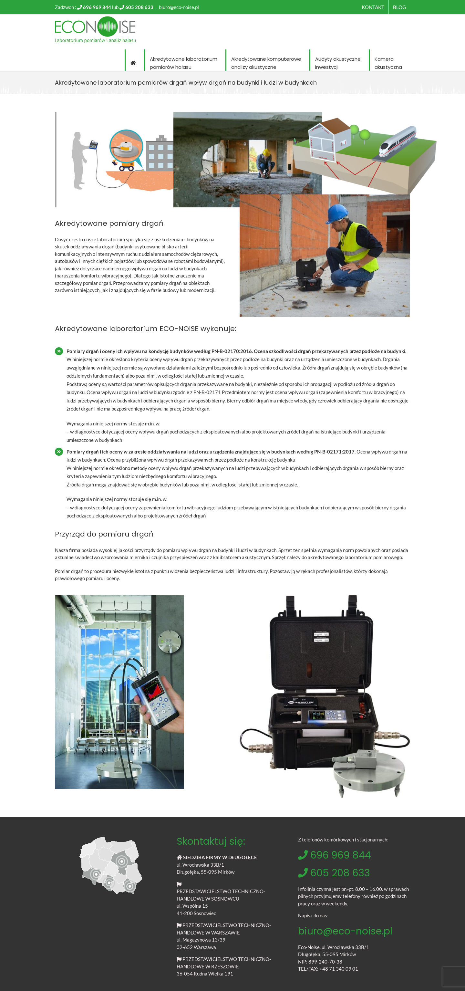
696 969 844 (97, 7)
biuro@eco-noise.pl (179, 7)
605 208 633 (139, 7)
